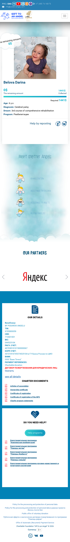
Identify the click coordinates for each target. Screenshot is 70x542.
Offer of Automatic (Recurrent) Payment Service (35, 523)
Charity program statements (21, 401)
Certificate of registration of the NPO (25, 397)
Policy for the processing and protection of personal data (35, 504)
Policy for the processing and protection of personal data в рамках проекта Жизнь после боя (35, 509)
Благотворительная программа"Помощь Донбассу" (23, 453)
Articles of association (19, 386)
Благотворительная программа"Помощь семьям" (23, 459)
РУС (4, 4)
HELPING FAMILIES (38, 213)
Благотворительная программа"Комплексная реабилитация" (23, 441)
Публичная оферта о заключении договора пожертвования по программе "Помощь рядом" (35, 518)
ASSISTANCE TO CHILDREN (41, 191)
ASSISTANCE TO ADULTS (40, 203)
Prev (3, 276)
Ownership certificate (19, 390)
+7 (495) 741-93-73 (43, 4)
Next (67, 276)
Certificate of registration (20, 393)
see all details (13, 376)
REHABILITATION (37, 179)
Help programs (35, 432)
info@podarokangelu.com (15, 7)
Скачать (9, 370)
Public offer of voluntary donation (35, 513)
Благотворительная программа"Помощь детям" (23, 447)
